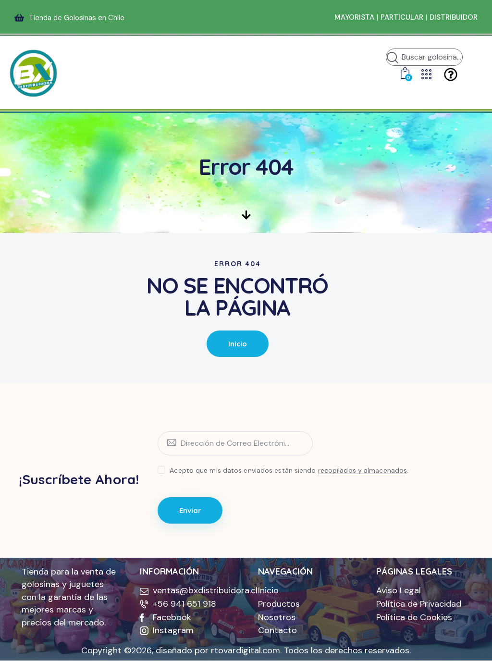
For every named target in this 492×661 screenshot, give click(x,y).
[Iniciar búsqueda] (392, 58)
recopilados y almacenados (362, 470)
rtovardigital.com (245, 651)
